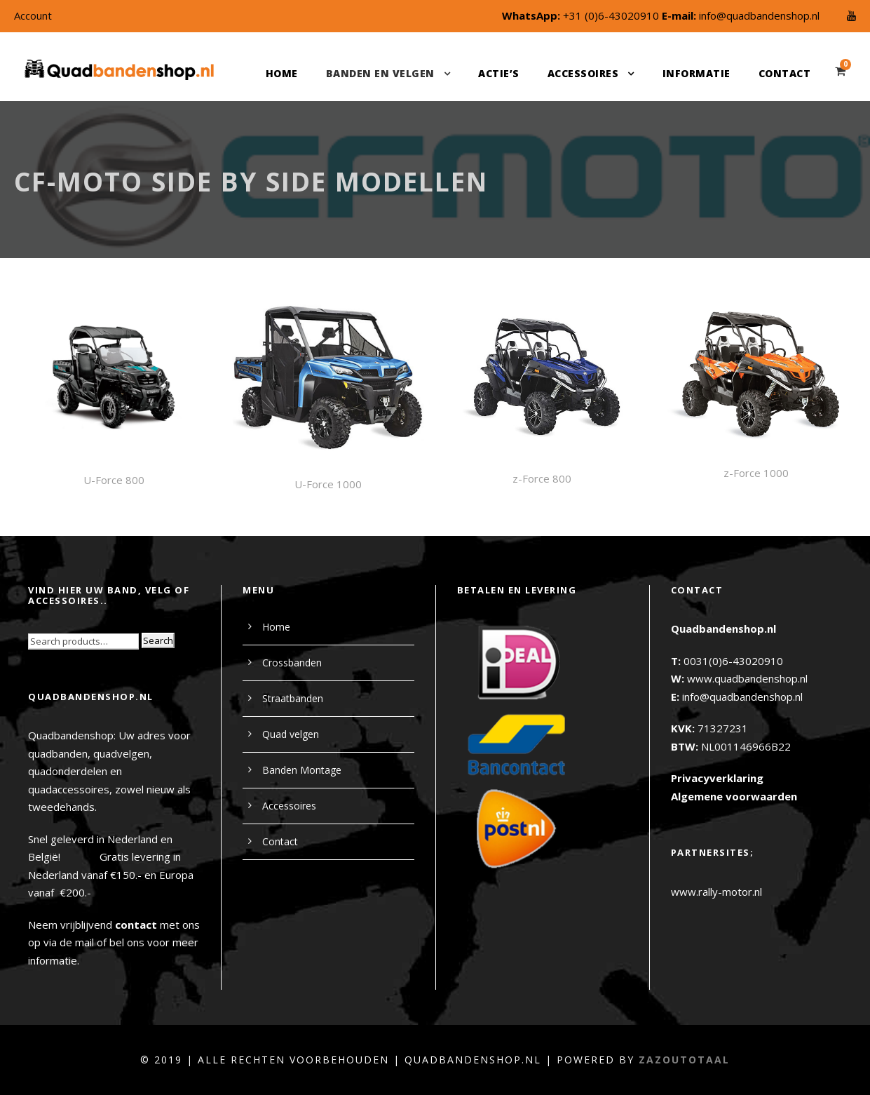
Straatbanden (292, 698)
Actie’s (498, 73)
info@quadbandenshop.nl (759, 15)
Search (158, 640)
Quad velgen (290, 734)
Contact (785, 73)
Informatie (696, 73)
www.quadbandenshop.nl (747, 678)
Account (33, 15)
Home (282, 73)
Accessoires (583, 73)
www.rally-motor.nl (716, 892)
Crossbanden (292, 662)
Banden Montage (301, 770)
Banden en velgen (380, 73)
